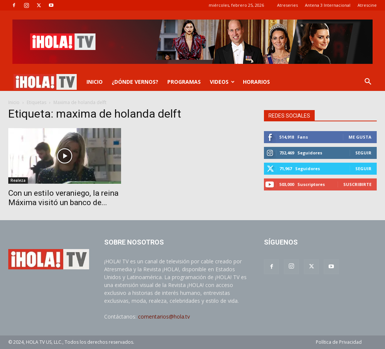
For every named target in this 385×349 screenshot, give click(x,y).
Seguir (363, 153)
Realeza (18, 180)
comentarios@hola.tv (164, 316)
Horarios (256, 81)
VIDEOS (222, 81)
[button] (368, 82)
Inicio (14, 102)
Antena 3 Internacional (327, 5)
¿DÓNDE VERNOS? (135, 81)
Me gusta (360, 137)
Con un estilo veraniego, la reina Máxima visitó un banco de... (63, 198)
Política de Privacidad (339, 342)
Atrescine (367, 5)
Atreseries (287, 5)
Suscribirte (357, 184)
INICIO (94, 81)
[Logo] (45, 82)
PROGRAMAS (184, 81)
